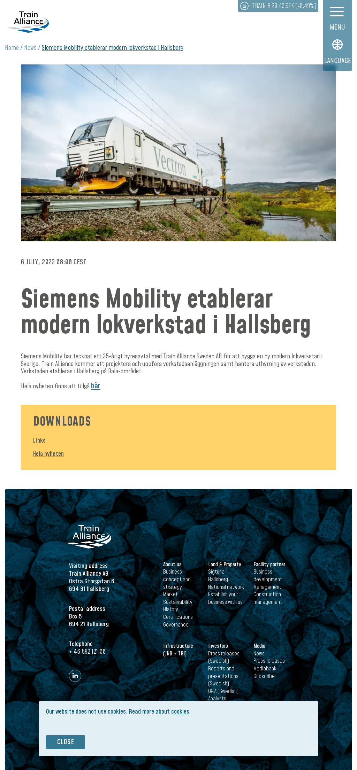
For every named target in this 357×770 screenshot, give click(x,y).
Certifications (178, 617)
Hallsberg (218, 579)
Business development (267, 575)
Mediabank (264, 668)
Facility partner (269, 564)
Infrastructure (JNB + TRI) (178, 650)
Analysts (217, 698)
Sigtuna (216, 572)
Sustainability (177, 602)
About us (172, 564)
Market (170, 594)
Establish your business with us (225, 598)
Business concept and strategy (177, 579)
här (95, 386)
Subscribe (264, 676)
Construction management (267, 598)
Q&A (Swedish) (223, 691)
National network (226, 587)
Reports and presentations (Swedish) (223, 676)
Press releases (269, 661)
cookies (180, 711)
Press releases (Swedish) (224, 657)
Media (259, 646)
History (170, 609)
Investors (218, 646)
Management (267, 587)
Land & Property (224, 564)
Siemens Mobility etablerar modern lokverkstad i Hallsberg (112, 48)
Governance (176, 625)
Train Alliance (28, 21)
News (30, 48)
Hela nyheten (48, 454)
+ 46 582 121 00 (87, 651)
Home (12, 48)
